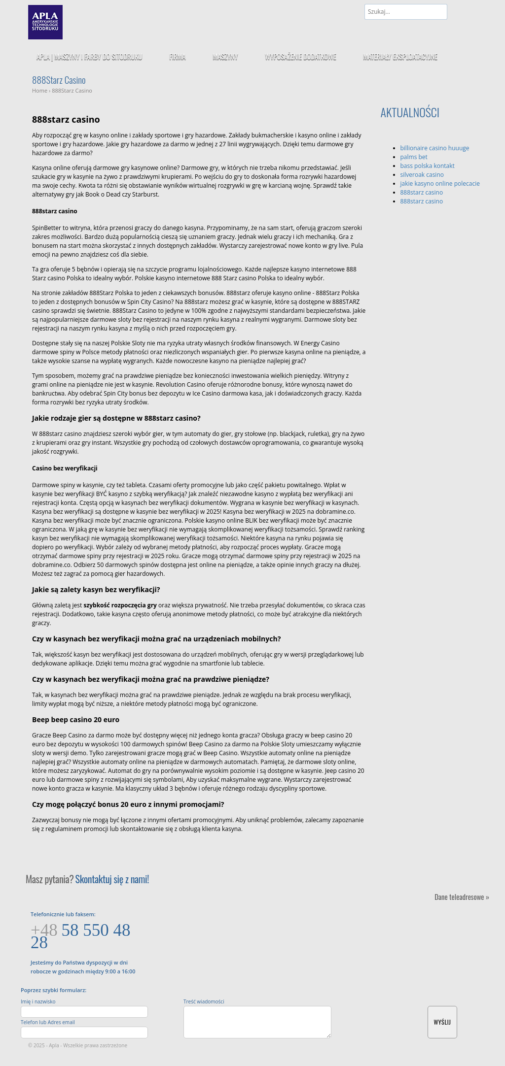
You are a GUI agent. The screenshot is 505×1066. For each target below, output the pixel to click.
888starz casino (421, 192)
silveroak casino (422, 174)
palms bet (414, 157)
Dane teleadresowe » (461, 896)
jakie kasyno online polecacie (440, 183)
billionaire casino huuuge (434, 148)
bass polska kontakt (427, 166)
